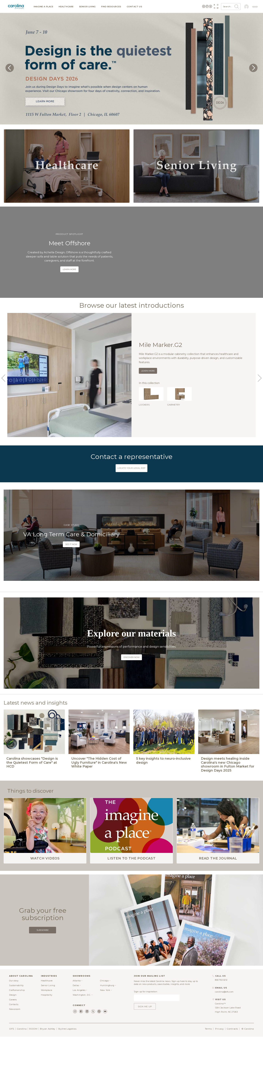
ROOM (33, 1056)
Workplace (46, 1017)
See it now (71, 544)
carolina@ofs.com (224, 1019)
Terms (208, 1056)
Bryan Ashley (47, 1056)
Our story (14, 1008)
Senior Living (87, 7)
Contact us (134, 7)
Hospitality (46, 1022)
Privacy (219, 1056)
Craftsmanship (17, 1017)
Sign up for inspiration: (145, 1019)
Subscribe (43, 957)
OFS (11, 1056)
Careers (13, 1027)
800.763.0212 (221, 1007)
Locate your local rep (131, 468)
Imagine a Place (43, 7)
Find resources (111, 7)
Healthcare (66, 7)
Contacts (13, 1031)
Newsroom (14, 1036)
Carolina (21, 1056)
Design (12, 1022)
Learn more (69, 269)
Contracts (232, 1056)
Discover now (131, 657)
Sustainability (16, 1012)
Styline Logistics (67, 1056)
